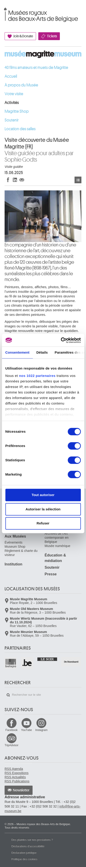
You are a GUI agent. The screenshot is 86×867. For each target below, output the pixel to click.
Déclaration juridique (23, 852)
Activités (12, 103)
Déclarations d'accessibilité (27, 846)
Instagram (41, 730)
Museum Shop (15, 546)
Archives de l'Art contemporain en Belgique (57, 538)
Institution (13, 564)
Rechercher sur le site (8, 695)
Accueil (11, 76)
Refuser (43, 523)
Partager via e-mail (21, 179)
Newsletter (21, 790)
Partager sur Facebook (8, 179)
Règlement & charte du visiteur (21, 553)
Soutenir (12, 120)
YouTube (26, 730)
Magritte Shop (17, 111)
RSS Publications (17, 781)
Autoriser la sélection (43, 509)
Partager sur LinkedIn (14, 179)
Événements (78, 180)
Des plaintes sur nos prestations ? (32, 839)
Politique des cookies (24, 859)
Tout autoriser (43, 495)
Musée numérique (57, 546)
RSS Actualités (15, 777)
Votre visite (14, 94)
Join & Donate (23, 36)
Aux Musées (15, 536)
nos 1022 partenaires (37, 376)
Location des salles (20, 129)
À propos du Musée (21, 85)
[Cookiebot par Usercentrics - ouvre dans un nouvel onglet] (61, 340)
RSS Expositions (16, 773)
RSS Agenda (14, 769)
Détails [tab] (42, 352)
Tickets (52, 36)
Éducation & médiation (55, 558)
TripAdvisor (11, 745)
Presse (51, 574)
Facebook (12, 730)
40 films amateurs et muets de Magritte (36, 67)
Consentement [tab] (17, 352)
